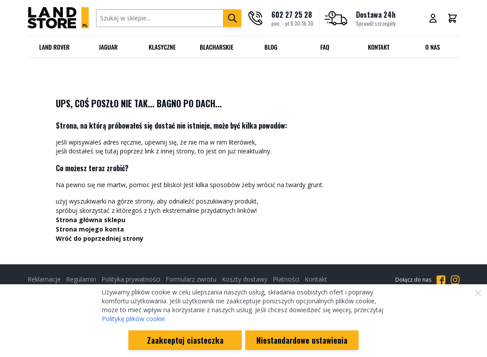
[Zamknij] (478, 293)
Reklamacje (44, 279)
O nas (432, 46)
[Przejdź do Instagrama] (455, 279)
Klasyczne (162, 46)
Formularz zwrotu (191, 279)
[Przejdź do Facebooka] (441, 279)
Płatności (286, 279)
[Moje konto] (433, 18)
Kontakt (379, 46)
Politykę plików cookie (133, 318)
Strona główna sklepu (90, 220)
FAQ (324, 46)
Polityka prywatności (130, 279)
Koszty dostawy (244, 279)
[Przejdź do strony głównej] (58, 18)
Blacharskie (216, 46)
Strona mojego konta (90, 229)
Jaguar (108, 46)
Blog (270, 46)
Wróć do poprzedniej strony (99, 238)
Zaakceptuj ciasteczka (185, 340)
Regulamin (81, 279)
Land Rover (54, 46)
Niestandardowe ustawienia (302, 340)
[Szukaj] (232, 18)
